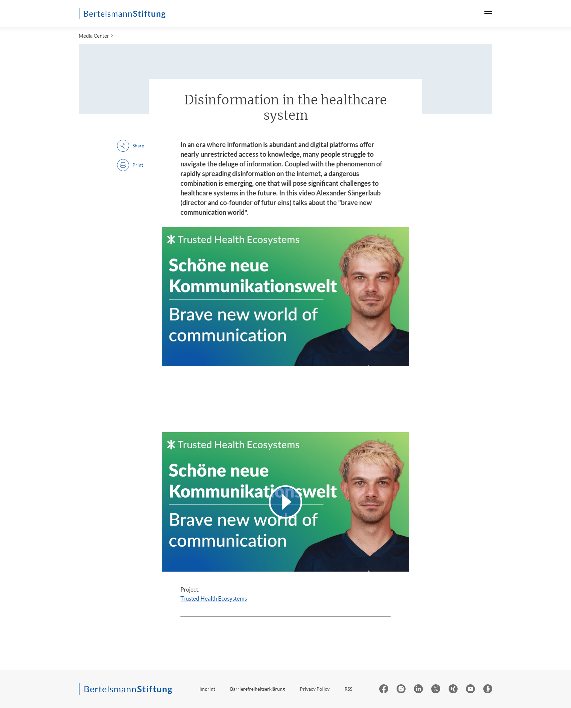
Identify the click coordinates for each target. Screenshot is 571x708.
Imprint (207, 689)
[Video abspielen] (285, 501)
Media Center (94, 36)
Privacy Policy (315, 689)
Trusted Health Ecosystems (213, 598)
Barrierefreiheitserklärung (257, 689)
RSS (348, 689)
